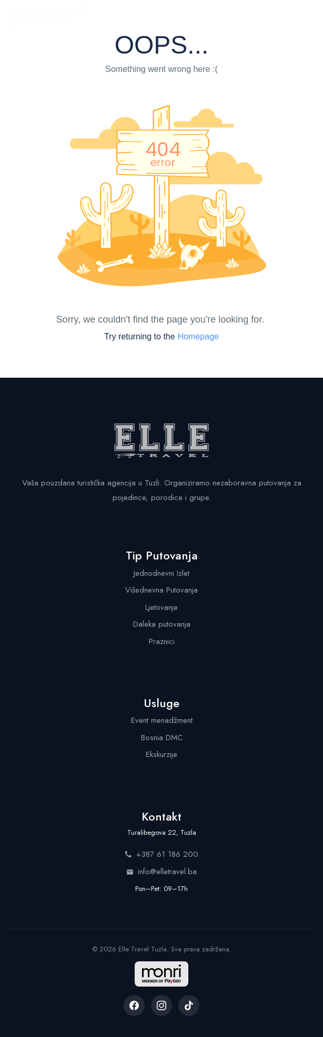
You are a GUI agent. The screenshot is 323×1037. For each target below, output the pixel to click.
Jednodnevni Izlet (161, 573)
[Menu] (303, 16)
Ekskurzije (161, 754)
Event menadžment (162, 720)
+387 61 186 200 (161, 854)
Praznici (162, 641)
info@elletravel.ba (161, 871)
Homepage (198, 336)
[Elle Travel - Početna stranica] (47, 16)
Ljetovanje (161, 607)
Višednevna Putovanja (161, 590)
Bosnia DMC (162, 737)
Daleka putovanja (161, 624)
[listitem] (134, 1005)
